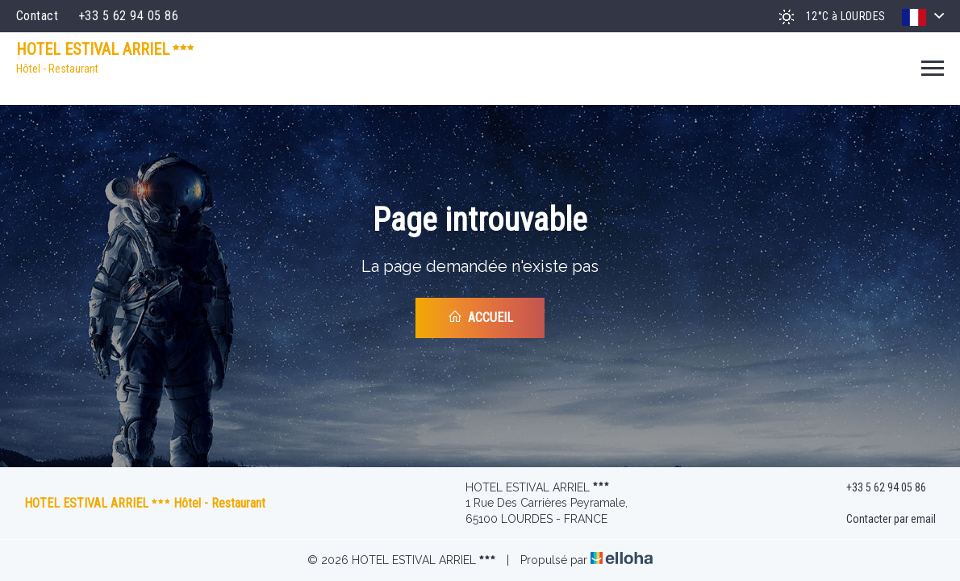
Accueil (480, 317)
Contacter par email (882, 519)
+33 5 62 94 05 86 (877, 487)
